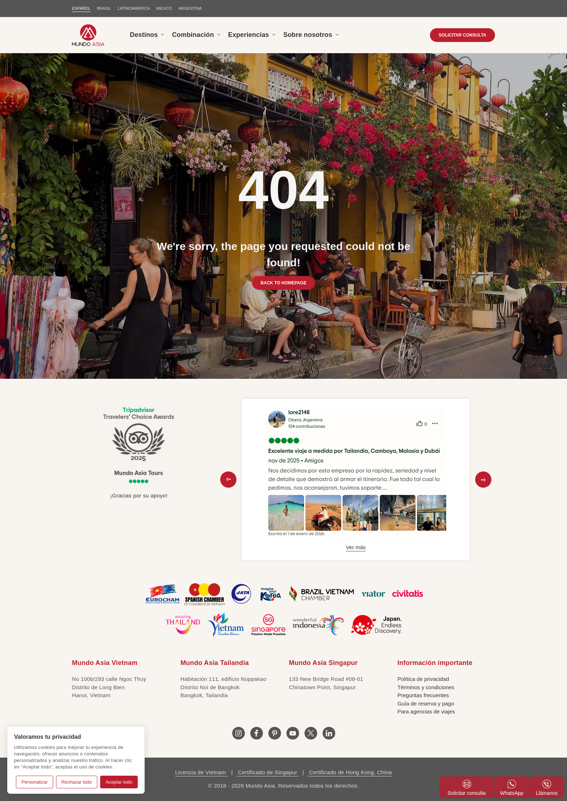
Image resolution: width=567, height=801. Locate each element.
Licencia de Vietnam (201, 772)
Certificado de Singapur (267, 772)
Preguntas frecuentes (423, 695)
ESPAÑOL (81, 8)
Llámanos (547, 788)
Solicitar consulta (467, 788)
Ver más (356, 547)
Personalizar (34, 782)
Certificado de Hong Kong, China (349, 772)
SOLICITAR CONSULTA (462, 35)
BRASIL (104, 8)
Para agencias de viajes (426, 711)
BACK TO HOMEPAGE (284, 282)
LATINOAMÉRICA (134, 8)
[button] (228, 479)
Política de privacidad (423, 679)
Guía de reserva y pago (425, 703)
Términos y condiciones (426, 687)
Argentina (190, 8)
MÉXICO (164, 8)
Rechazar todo (76, 782)
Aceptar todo (119, 782)
